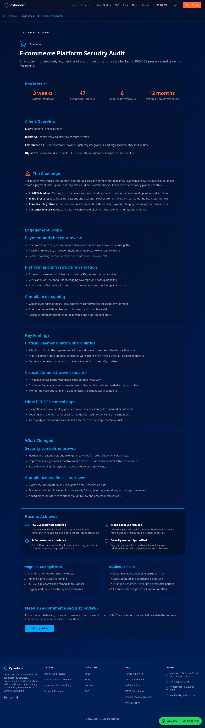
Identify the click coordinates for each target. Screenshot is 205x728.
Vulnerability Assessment (57, 679)
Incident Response (54, 691)
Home (74, 5)
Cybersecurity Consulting (57, 685)
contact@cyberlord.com (182, 695)
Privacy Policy (132, 702)
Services (87, 5)
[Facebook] (17, 697)
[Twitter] (11, 697)
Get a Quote (192, 5)
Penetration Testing (54, 673)
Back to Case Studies (36, 32)
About (135, 5)
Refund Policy (132, 685)
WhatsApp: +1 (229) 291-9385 (183, 688)
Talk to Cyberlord (39, 628)
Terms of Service (134, 673)
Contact (146, 5)
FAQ (117, 5)
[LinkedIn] (5, 697)
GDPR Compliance (135, 691)
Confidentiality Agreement (139, 696)
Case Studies (104, 5)
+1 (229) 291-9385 (179, 681)
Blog (125, 5)
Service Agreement (135, 679)
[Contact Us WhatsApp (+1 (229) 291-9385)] (175, 5)
